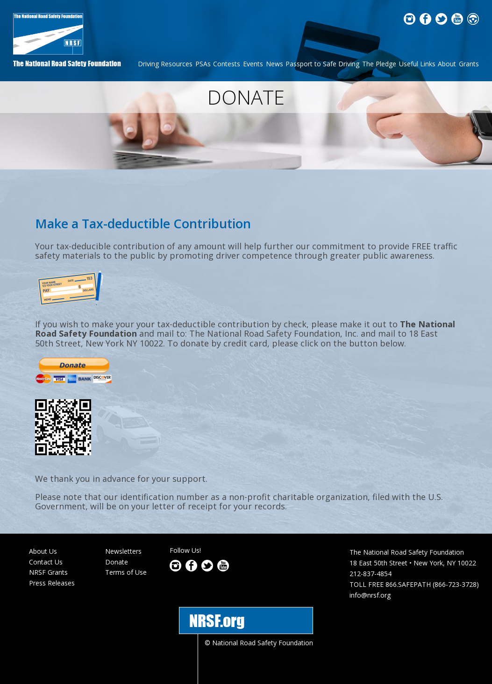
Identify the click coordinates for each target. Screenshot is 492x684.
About (447, 63)
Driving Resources (165, 63)
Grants (469, 63)
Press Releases (52, 560)
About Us (43, 528)
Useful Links (417, 63)
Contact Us (46, 539)
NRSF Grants (48, 550)
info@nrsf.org (370, 572)
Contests (226, 63)
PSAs (203, 63)
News (274, 63)
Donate (116, 539)
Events (253, 63)
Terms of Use (126, 550)
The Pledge (379, 63)
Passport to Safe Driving (322, 63)
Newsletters (123, 528)
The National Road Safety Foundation (67, 63)
